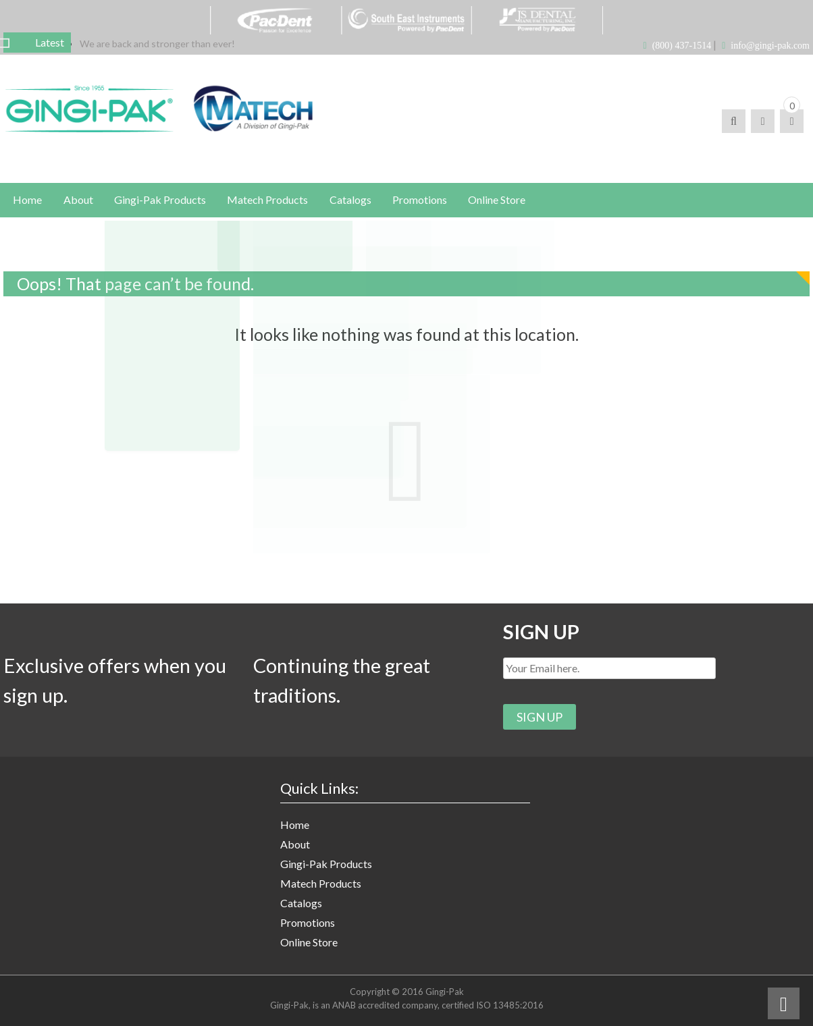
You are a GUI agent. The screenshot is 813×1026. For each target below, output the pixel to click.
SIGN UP (542, 634)
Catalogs (301, 907)
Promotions (307, 927)
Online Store (309, 946)
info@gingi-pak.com (770, 45)
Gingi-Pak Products (326, 868)
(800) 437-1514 (682, 45)
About (295, 848)
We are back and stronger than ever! (157, 43)
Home (294, 829)
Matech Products (320, 888)
